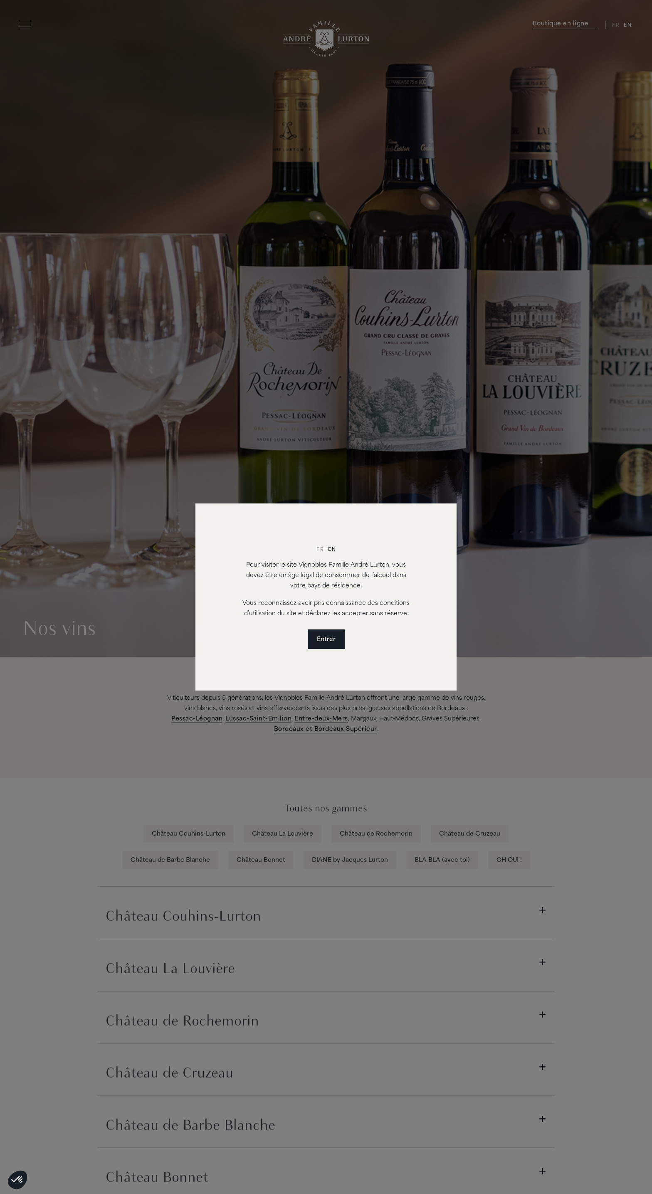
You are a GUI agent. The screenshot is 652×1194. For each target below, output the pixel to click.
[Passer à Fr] (320, 550)
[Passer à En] (332, 550)
